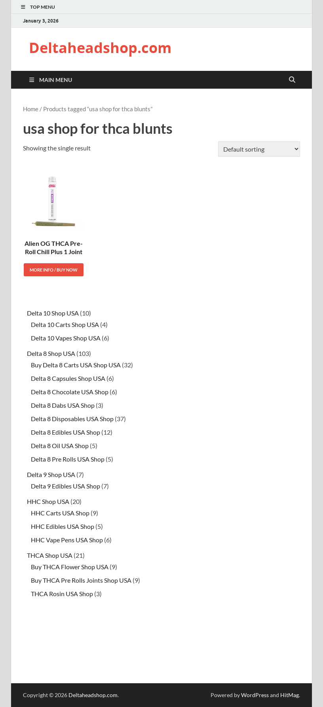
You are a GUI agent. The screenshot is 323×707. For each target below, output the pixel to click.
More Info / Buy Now (54, 269)
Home (30, 108)
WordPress (255, 695)
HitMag (289, 695)
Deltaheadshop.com (100, 47)
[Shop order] (259, 149)
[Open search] (292, 80)
